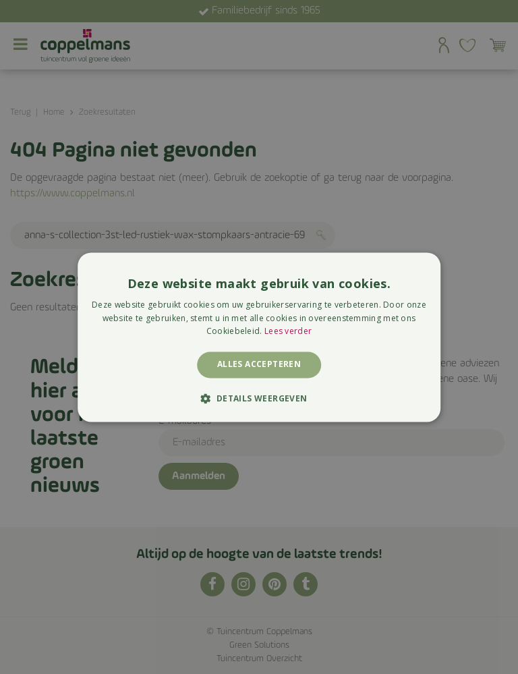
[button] (258, 398)
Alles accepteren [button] (259, 364)
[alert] (259, 337)
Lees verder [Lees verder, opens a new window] (288, 331)
